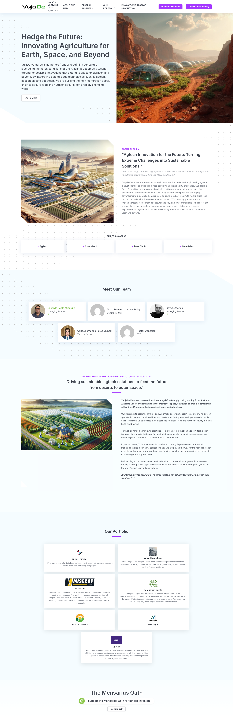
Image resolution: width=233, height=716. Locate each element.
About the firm (69, 7)
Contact (102, 701)
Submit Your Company (198, 6)
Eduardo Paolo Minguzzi (61, 307)
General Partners (87, 7)
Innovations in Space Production (133, 7)
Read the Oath (116, 667)
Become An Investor (170, 6)
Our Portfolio (109, 7)
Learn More (31, 97)
